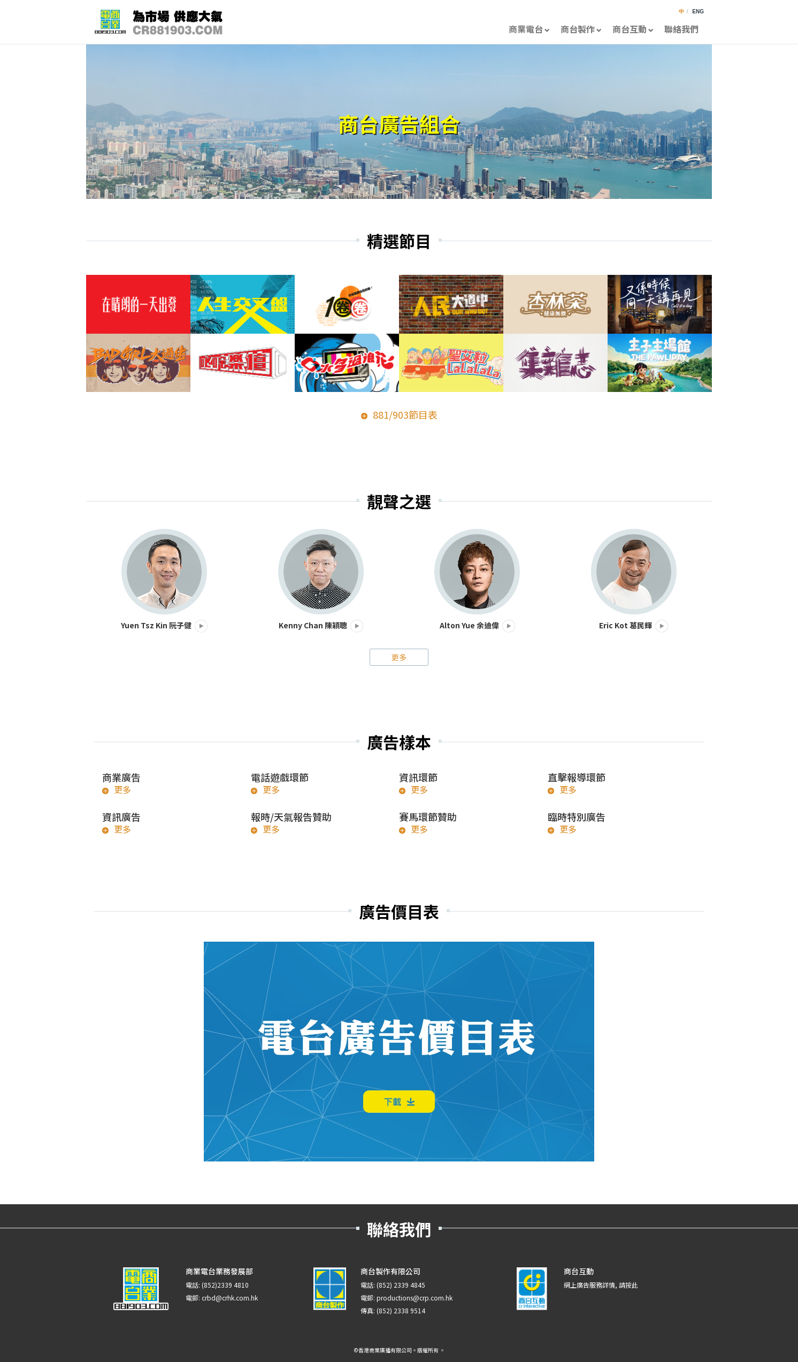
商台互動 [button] (633, 28)
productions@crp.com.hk (414, 1297)
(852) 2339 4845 (401, 1284)
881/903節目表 (405, 414)
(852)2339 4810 (225, 1284)
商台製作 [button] (581, 28)
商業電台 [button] (529, 28)
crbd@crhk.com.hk (230, 1297)
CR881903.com (158, 22)
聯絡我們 (681, 28)
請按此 (628, 1284)
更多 (399, 657)
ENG (698, 11)
